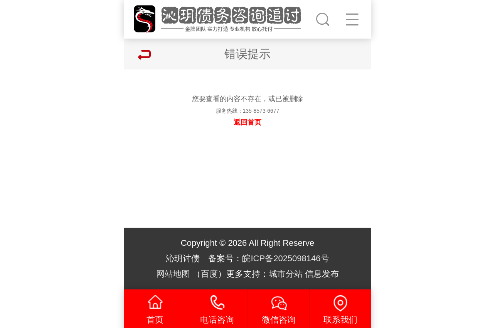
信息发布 (322, 274)
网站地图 (173, 274)
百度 (209, 274)
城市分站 (286, 274)
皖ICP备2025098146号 (285, 258)
